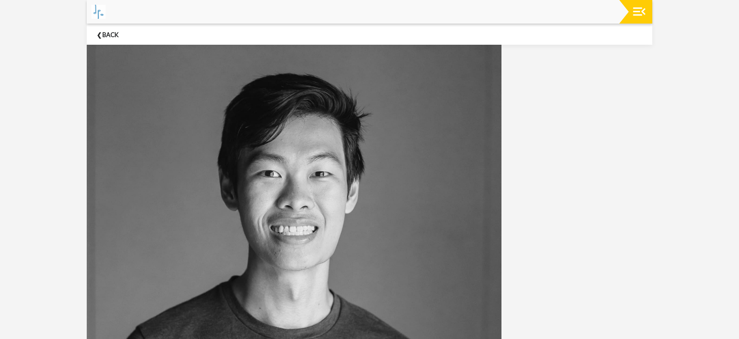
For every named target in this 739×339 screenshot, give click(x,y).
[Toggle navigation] (639, 11)
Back (110, 35)
